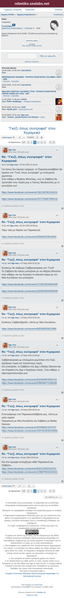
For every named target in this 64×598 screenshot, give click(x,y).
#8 (3, 165)
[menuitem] (29, 595)
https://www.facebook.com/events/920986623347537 (29, 427)
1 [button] (31, 142)
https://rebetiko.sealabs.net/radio (32, 46)
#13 (3, 410)
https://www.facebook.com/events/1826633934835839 (30, 291)
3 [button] (38, 142)
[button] (23, 142)
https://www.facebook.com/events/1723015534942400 (30, 284)
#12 (3, 355)
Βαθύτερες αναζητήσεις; (32, 61)
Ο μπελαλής (7, 26)
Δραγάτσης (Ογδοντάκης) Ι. (12, 28)
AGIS (23, 107)
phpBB (27, 587)
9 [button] (50, 142)
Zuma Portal (38, 585)
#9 (3, 226)
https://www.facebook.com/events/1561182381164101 (30, 192)
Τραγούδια (30, 10)
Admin (24, 99)
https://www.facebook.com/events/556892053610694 (29, 236)
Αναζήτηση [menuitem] (58, 14)
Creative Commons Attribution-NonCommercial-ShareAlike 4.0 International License (32, 574)
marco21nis (26, 70)
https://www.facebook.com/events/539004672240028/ (29, 383)
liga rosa (25, 115)
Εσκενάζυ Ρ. (30, 28)
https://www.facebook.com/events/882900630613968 (29, 328)
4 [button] (41, 142)
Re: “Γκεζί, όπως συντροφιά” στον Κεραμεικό (27, 158)
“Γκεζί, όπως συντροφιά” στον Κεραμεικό (32, 130)
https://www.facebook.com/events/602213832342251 (29, 468)
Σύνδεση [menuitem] (59, 10)
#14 (3, 457)
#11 (3, 318)
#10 (3, 263)
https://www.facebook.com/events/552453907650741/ (29, 379)
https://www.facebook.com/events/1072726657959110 (30, 199)
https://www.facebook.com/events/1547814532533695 (30, 431)
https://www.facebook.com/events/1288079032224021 (30, 472)
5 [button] (44, 142)
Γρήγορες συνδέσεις (13, 10)
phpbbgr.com (41, 592)
